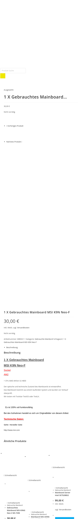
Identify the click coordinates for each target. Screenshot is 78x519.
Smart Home (8, 467)
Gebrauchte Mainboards (13, 449)
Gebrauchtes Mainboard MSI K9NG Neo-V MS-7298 (16, 372)
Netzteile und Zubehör (12, 446)
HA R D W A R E (9, 455)
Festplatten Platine (11, 437)
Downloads (8, 488)
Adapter (7, 458)
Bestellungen (9, 479)
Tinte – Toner (9, 473)
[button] (39, 504)
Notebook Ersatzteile (12, 443)
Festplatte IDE (9, 434)
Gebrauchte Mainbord (44, 200)
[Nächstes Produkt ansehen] (21, 141)
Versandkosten (23, 189)
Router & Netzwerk (11, 464)
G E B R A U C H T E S (11, 428)
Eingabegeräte (9, 461)
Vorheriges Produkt (15, 126)
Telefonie (7, 470)
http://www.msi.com (12, 292)
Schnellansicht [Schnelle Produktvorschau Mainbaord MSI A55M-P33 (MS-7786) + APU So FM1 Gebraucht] (34, 342)
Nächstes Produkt (13, 141)
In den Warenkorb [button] (16, 400)
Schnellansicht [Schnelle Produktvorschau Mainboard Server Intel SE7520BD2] (58, 329)
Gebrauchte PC (9, 440)
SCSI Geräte (8, 452)
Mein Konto (8, 476)
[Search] (2, 75)
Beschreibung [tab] (12, 209)
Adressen (7, 482)
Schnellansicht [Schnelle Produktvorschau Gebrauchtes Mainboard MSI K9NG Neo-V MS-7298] (10, 337)
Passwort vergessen (11, 485)
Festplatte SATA (10, 431)
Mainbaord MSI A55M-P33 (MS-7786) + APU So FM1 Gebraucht (40, 381)
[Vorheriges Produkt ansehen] (6, 126)
